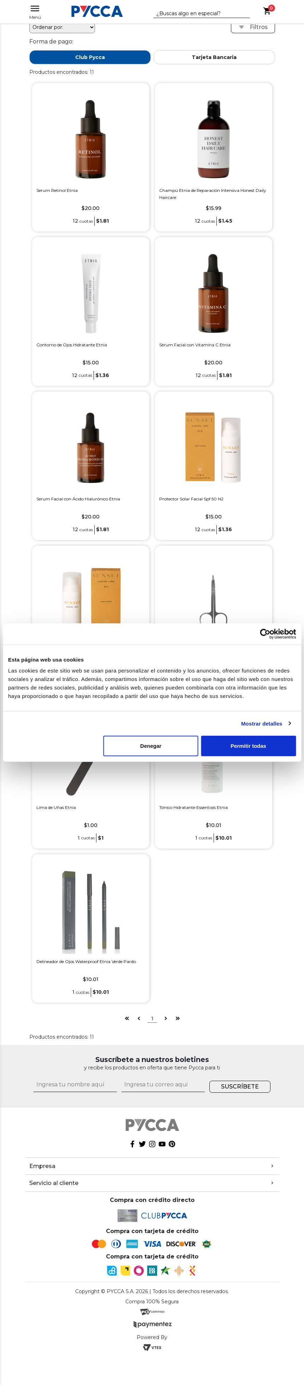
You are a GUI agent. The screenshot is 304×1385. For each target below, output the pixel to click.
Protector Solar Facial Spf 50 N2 (191, 527)
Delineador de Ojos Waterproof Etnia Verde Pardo (86, 989)
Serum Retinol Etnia (57, 218)
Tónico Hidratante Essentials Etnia (193, 835)
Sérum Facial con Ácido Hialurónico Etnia (78, 527)
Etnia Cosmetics (73, 32)
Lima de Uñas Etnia (56, 835)
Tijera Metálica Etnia (179, 681)
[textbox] (196, 14)
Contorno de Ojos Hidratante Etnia (71, 373)
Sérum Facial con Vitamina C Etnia (195, 373)
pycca (36, 32)
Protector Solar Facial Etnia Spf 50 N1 (74, 681)
